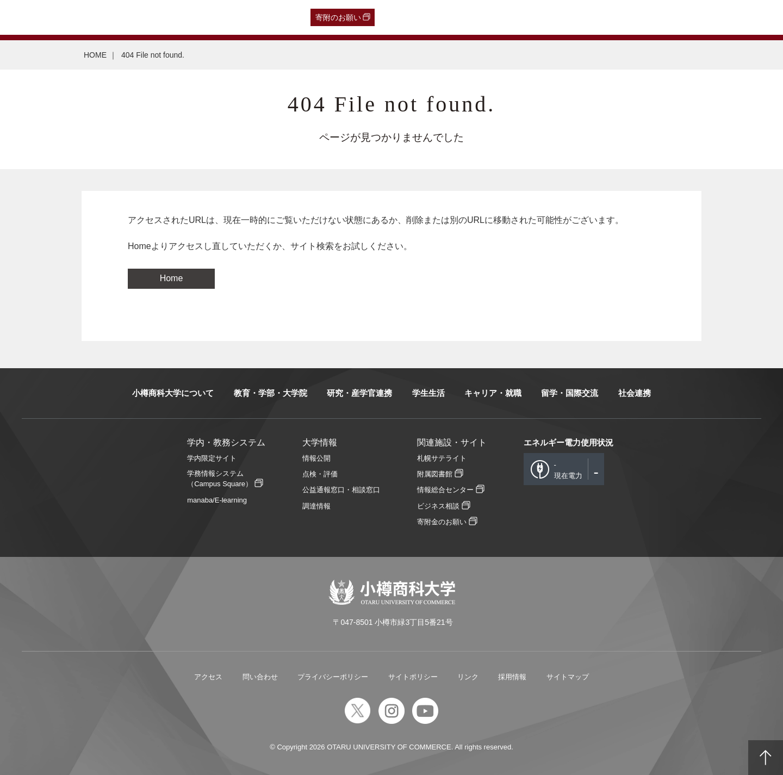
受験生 (31, 17)
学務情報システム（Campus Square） (219, 478)
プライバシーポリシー (332, 677)
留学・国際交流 (569, 393)
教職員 (215, 17)
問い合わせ (260, 677)
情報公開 (316, 458)
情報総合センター (445, 490)
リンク (467, 677)
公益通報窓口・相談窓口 (341, 490)
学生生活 (428, 393)
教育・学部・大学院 (270, 393)
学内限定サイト (212, 458)
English (249, 17)
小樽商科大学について (173, 393)
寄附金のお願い (442, 522)
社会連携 (634, 393)
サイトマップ (567, 677)
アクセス (208, 677)
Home (171, 278)
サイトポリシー (413, 677)
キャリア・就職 (492, 393)
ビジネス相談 (438, 506)
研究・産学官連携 (359, 393)
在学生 (183, 17)
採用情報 (512, 677)
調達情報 (316, 506)
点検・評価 (320, 474)
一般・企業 (113, 17)
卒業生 (72, 17)
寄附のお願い (338, 17)
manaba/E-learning (217, 500)
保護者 (152, 17)
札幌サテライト (442, 458)
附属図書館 (434, 474)
